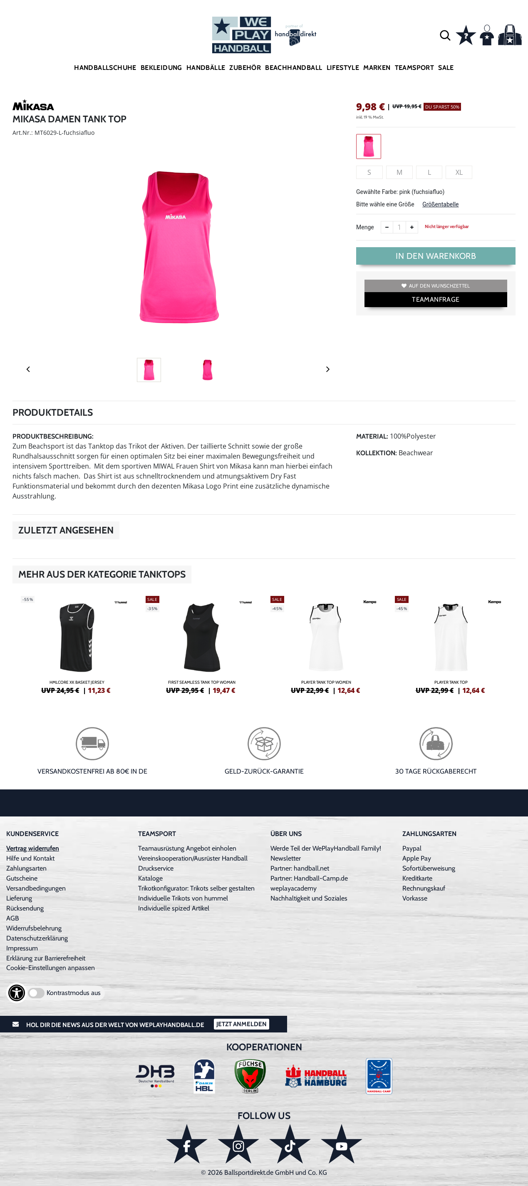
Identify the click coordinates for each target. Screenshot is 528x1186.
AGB (12, 918)
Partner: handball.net (299, 868)
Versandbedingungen (36, 888)
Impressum (22, 948)
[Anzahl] (399, 227)
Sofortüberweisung (428, 868)
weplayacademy (293, 888)
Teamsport (414, 68)
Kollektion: (376, 453)
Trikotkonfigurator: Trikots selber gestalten (196, 888)
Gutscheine (21, 878)
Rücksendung (25, 908)
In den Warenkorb (436, 256)
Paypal (411, 848)
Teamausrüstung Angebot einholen (187, 848)
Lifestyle (343, 68)
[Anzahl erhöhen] (412, 227)
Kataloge (150, 878)
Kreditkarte (417, 878)
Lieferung (19, 898)
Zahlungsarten (26, 868)
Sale (446, 68)
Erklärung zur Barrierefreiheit (45, 958)
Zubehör (245, 68)
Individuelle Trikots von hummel (183, 898)
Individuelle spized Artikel (173, 908)
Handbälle (206, 68)
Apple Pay (416, 858)
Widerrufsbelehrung (34, 928)
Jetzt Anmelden (241, 1024)
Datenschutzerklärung (37, 938)
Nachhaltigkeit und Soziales (308, 898)
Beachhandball (293, 68)
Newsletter (285, 858)
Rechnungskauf (423, 888)
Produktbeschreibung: (53, 436)
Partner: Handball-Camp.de (309, 878)
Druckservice (156, 868)
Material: (372, 436)
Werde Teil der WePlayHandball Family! (325, 848)
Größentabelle (440, 204)
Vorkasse (414, 898)
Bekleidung (161, 68)
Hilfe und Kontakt (30, 858)
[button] (445, 35)
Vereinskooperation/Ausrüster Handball (193, 858)
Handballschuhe (105, 68)
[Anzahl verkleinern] (387, 227)
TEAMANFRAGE (435, 299)
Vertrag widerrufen (32, 848)
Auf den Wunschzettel (436, 286)
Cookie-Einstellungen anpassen (50, 968)
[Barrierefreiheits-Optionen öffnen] (16, 993)
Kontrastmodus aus (74, 993)
